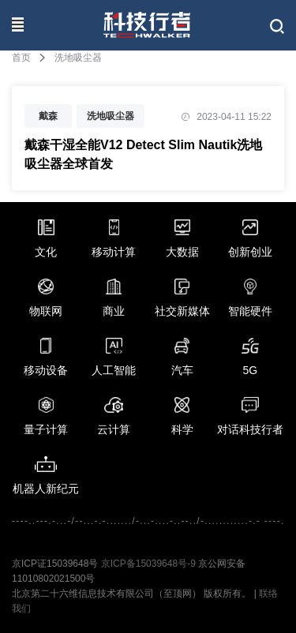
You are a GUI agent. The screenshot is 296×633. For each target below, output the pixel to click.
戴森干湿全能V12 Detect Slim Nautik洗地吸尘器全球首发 (143, 154)
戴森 (48, 116)
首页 (21, 57)
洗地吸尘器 (110, 116)
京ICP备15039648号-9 (148, 563)
